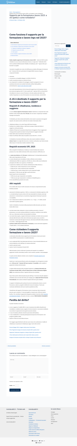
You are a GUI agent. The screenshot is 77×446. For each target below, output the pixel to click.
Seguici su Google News (34, 427)
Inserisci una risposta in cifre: (16, 385)
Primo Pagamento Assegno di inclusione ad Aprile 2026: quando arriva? (25, 331)
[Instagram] (38, 442)
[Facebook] (34, 440)
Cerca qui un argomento (60, 43)
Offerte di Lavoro (32, 431)
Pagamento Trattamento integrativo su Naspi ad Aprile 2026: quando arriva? (26, 334)
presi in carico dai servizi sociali (25, 85)
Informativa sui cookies (34, 435)
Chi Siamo (55, 2)
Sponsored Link (32, 412)
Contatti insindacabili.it (64, 2)
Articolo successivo (46, 347)
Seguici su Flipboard (33, 426)
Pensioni (44, 2)
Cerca (68, 45)
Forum (49, 2)
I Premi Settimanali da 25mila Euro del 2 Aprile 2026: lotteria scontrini (25, 336)
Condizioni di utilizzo (33, 424)
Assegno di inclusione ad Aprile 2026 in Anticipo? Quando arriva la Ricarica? (26, 339)
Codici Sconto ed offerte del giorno (36, 429)
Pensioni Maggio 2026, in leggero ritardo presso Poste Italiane (23, 329)
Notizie (38, 2)
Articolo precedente (12, 347)
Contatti (30, 418)
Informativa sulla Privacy (34, 433)
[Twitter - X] (42, 440)
